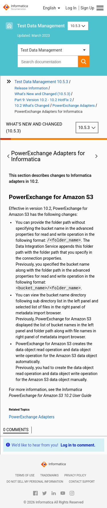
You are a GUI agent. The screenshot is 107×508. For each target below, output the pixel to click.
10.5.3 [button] (77, 26)
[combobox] (48, 61)
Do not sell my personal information (35, 481)
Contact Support (82, 481)
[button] (52, 8)
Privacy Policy (75, 475)
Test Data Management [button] (41, 50)
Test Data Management (41, 25)
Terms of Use (25, 475)
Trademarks (49, 475)
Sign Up (87, 8)
